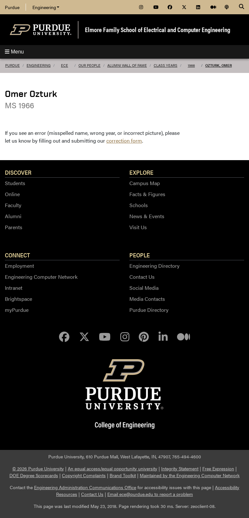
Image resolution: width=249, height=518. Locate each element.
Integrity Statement (179, 468)
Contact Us (142, 276)
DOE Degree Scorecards (33, 475)
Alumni (13, 216)
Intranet (13, 287)
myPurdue (17, 309)
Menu (14, 51)
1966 (191, 65)
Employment (19, 265)
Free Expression (218, 468)
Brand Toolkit (123, 475)
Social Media (144, 287)
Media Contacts (147, 298)
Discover (18, 172)
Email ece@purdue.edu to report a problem (150, 494)
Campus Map (144, 183)
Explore (141, 172)
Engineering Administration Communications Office (85, 487)
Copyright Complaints (84, 475)
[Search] (241, 7)
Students (15, 183)
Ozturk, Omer (218, 65)
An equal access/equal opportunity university (112, 468)
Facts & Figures (147, 194)
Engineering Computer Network (41, 276)
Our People (89, 65)
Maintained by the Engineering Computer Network (190, 475)
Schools (138, 205)
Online (12, 194)
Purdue (12, 7)
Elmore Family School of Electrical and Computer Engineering (157, 29)
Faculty (13, 205)
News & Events (146, 216)
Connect (17, 255)
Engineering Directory (154, 265)
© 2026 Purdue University (38, 468)
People (139, 255)
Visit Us (138, 227)
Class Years (165, 65)
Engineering (45, 7)
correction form (124, 140)
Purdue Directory (149, 309)
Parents (13, 227)
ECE (64, 65)
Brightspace (18, 298)
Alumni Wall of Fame (127, 65)
